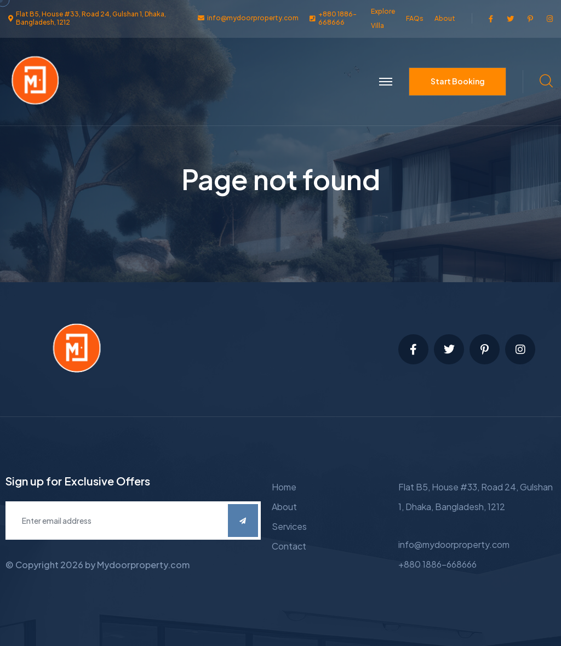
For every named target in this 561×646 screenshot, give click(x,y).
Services (289, 526)
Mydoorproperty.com (143, 564)
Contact (289, 546)
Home (284, 487)
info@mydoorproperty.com (454, 544)
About (444, 18)
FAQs (414, 18)
